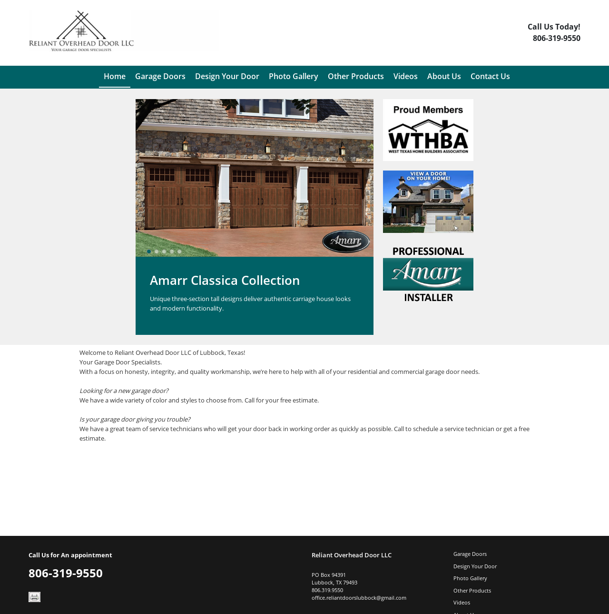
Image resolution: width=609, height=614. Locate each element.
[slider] (164, 251)
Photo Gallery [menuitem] (293, 76)
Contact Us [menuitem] (490, 76)
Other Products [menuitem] (356, 76)
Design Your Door (475, 566)
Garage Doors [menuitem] (160, 76)
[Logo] (124, 34)
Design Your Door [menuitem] (227, 76)
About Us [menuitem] (444, 76)
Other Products (472, 590)
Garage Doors (470, 553)
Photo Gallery (470, 578)
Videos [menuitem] (405, 76)
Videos (461, 602)
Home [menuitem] (115, 76)
